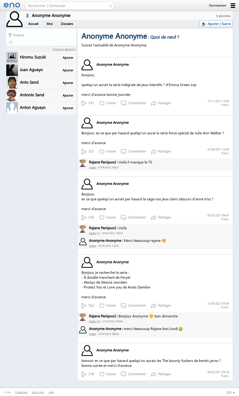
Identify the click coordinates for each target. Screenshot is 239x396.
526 (87, 217)
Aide (51, 392)
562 (87, 305)
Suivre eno (38, 392)
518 (87, 374)
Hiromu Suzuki (33, 56)
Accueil (33, 23)
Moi (50, 23)
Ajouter (68, 57)
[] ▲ (230, 392)
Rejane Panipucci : (103, 162)
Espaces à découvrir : (64, 49)
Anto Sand (29, 82)
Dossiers (67, 23)
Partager (161, 103)
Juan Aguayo (31, 69)
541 (87, 103)
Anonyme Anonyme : (106, 240)
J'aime (107, 103)
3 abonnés (223, 16)
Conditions (21, 392)
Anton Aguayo (33, 107)
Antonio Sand (32, 94)
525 (87, 151)
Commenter (133, 103)
